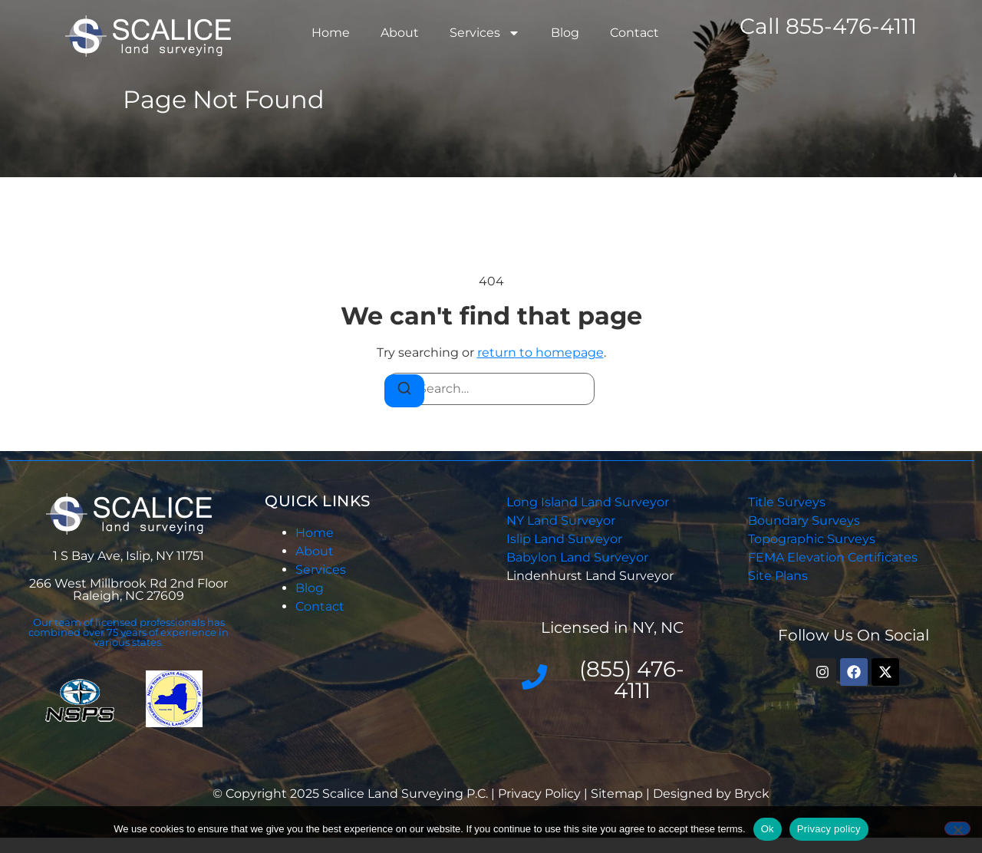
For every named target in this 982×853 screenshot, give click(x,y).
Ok (767, 829)
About (400, 32)
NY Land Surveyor (562, 520)
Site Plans (778, 575)
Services (485, 33)
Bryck (751, 793)
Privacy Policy (541, 793)
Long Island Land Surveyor (587, 502)
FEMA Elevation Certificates (833, 557)
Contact (634, 32)
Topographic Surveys (811, 539)
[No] (957, 828)
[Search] (404, 390)
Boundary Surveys (804, 520)
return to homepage (540, 352)
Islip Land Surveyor (565, 539)
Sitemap (617, 793)
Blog (565, 32)
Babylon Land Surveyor (578, 557)
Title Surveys (786, 502)
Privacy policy (829, 829)
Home (330, 32)
